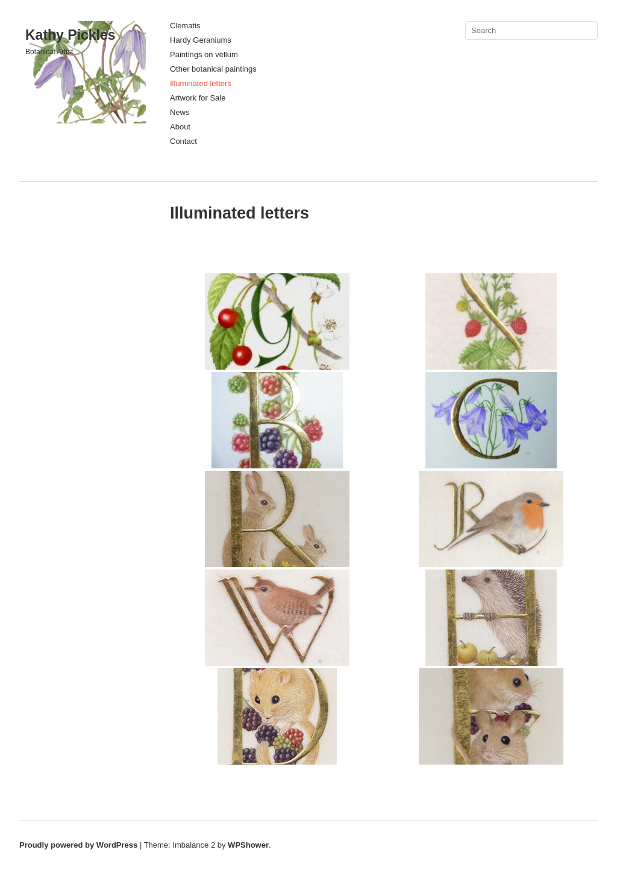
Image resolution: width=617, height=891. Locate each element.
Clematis (185, 25)
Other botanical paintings (213, 68)
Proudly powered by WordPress (78, 844)
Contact (183, 141)
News (180, 112)
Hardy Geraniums (200, 40)
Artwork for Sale (197, 97)
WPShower (248, 844)
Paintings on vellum (204, 54)
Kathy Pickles (70, 35)
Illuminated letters (200, 83)
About (180, 126)
